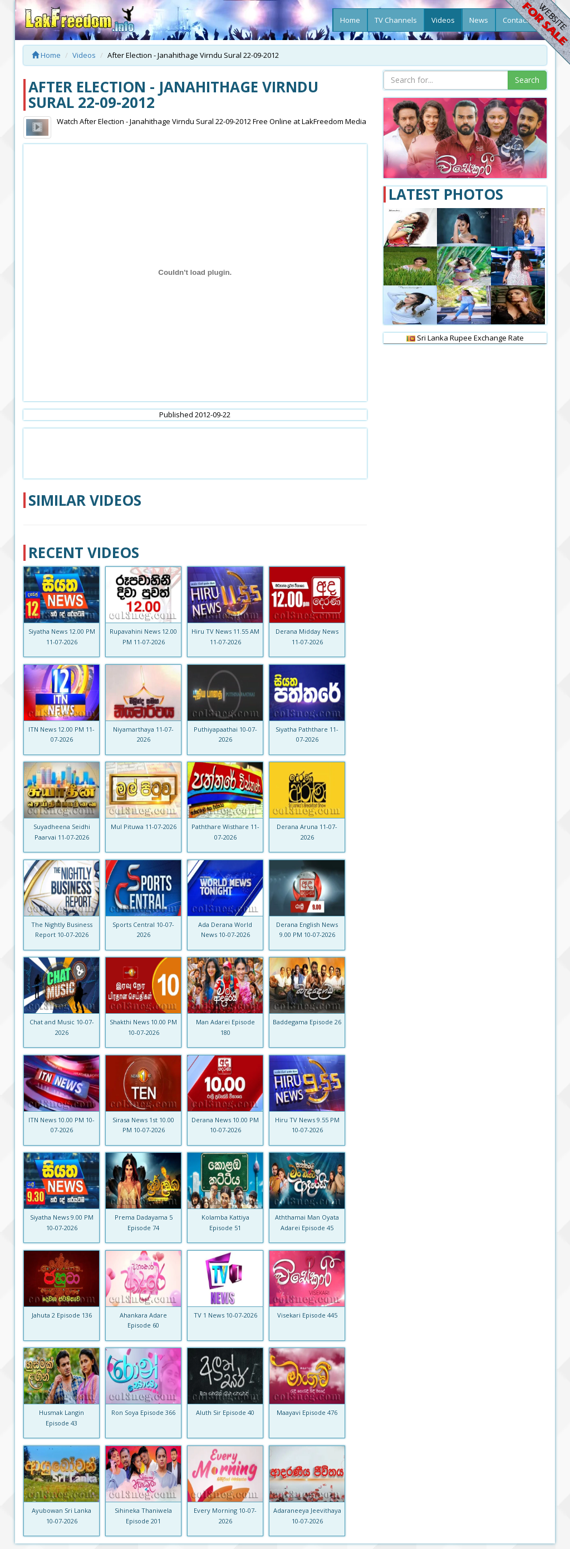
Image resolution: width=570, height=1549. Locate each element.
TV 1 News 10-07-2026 (225, 1315)
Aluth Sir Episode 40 (225, 1412)
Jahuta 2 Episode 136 (62, 1315)
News (478, 20)
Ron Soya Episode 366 (143, 1412)
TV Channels (396, 20)
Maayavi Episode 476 (307, 1412)
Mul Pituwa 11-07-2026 (143, 826)
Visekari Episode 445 (307, 1315)
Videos (443, 20)
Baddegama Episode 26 (307, 1022)
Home (350, 20)
